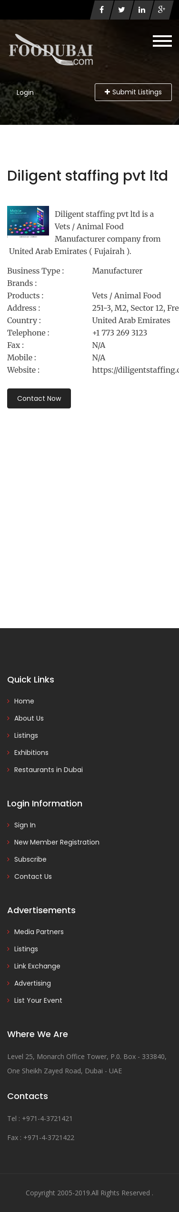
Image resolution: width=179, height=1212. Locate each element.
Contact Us (33, 876)
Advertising (32, 983)
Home (24, 701)
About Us (29, 718)
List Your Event (38, 1000)
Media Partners (39, 932)
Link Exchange (37, 966)
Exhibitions (31, 752)
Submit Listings (133, 92)
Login (25, 92)
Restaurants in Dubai (48, 769)
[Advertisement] (89, 505)
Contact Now (39, 398)
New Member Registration (56, 842)
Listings (26, 735)
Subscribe (30, 859)
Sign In (25, 825)
